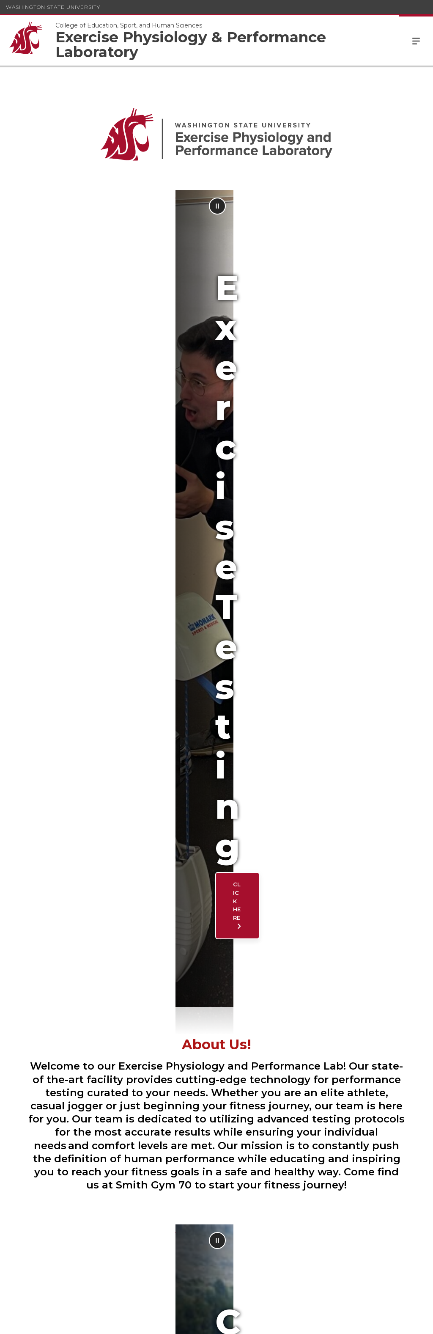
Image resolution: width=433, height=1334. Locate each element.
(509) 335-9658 (260, 1285)
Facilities (344, 1015)
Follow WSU (399, 1321)
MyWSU (361, 1321)
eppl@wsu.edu (185, 1096)
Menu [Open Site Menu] (416, 40)
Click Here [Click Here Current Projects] (75, 862)
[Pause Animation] (416, 206)
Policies (329, 1321)
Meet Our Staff (82, 1015)
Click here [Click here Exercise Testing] (75, 360)
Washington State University (53, 7)
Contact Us (211, 1015)
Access (297, 1321)
